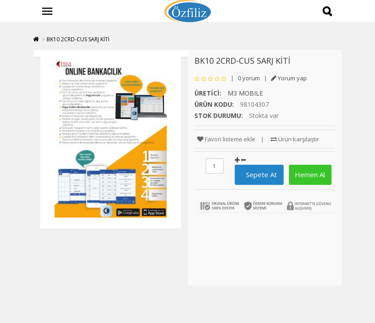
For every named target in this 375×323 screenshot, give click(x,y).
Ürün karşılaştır (295, 139)
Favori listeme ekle (226, 139)
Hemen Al (309, 174)
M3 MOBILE (245, 93)
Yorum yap (289, 78)
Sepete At (258, 174)
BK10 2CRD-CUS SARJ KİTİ (78, 39)
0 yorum (249, 78)
